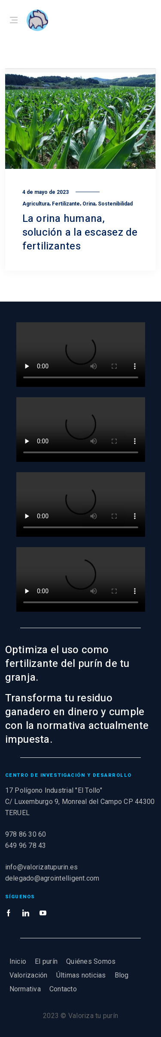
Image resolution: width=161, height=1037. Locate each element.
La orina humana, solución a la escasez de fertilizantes (80, 232)
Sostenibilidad (115, 204)
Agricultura (35, 204)
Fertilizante (66, 204)
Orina (88, 204)
